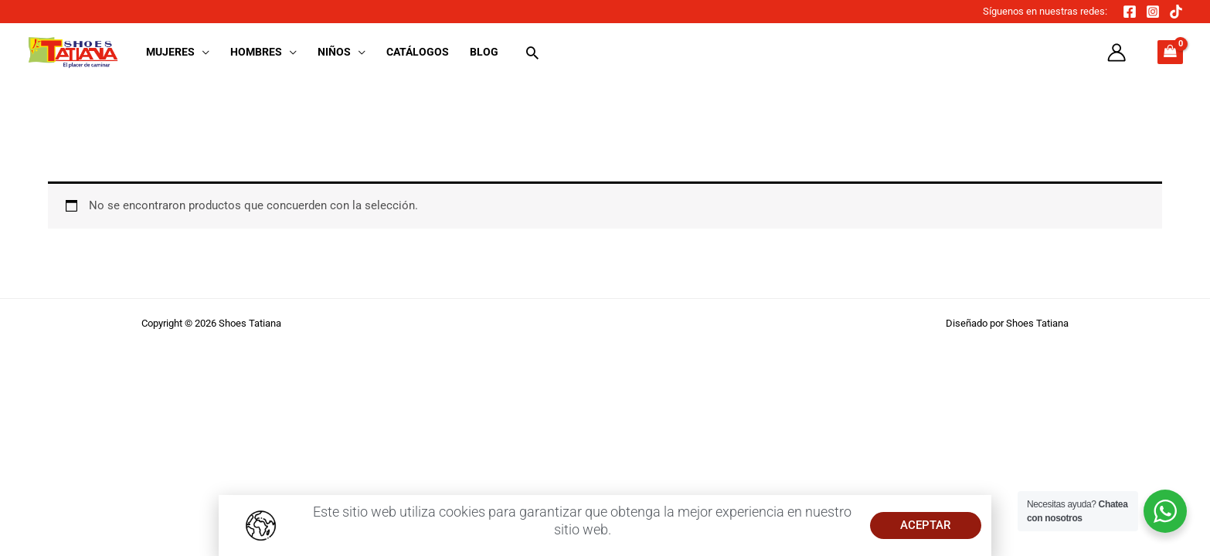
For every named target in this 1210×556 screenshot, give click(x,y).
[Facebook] (1130, 12)
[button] (202, 52)
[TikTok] (1176, 12)
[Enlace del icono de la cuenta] (1116, 52)
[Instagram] (1153, 12)
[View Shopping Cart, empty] (1170, 52)
